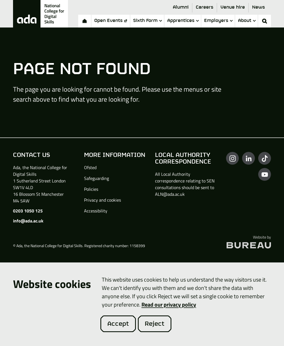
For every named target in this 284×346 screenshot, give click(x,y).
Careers (204, 7)
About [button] (247, 20)
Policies (91, 189)
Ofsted (90, 167)
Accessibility (95, 211)
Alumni (181, 7)
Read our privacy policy (168, 304)
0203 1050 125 (28, 211)
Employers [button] (218, 20)
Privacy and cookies (102, 200)
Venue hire (232, 7)
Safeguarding (96, 178)
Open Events (110, 20)
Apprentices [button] (183, 20)
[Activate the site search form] (264, 21)
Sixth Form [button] (147, 20)
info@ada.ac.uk (28, 221)
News (258, 7)
